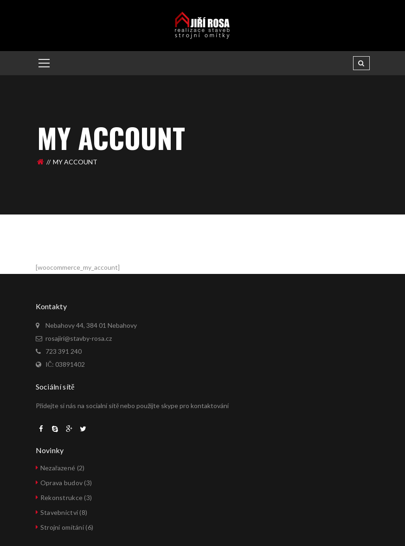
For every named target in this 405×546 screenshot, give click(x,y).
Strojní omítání (62, 527)
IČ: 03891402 (65, 364)
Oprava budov (61, 483)
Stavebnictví (59, 512)
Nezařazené (57, 468)
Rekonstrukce (61, 497)
